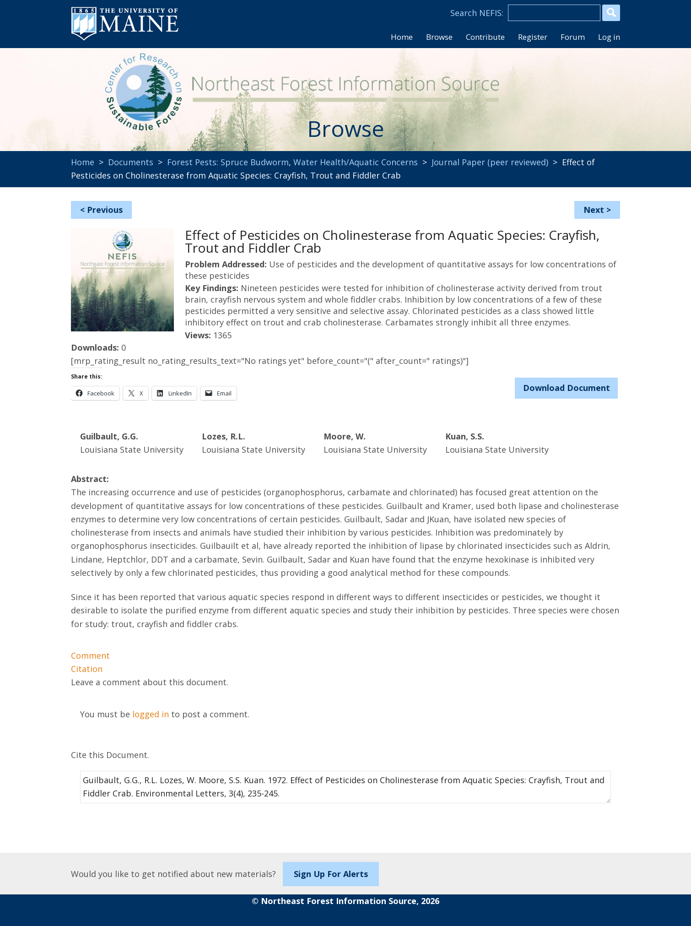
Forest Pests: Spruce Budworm (228, 162)
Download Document (566, 387)
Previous (105, 209)
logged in (150, 714)
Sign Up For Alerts (331, 873)
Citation (87, 668)
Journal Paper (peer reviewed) (490, 162)
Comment (90, 655)
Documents (130, 162)
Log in (609, 37)
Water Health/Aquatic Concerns (355, 162)
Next (593, 209)
